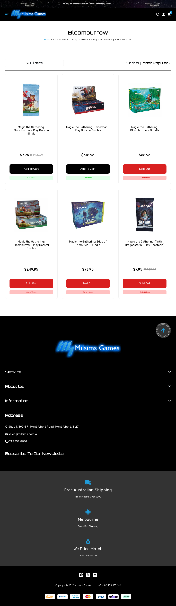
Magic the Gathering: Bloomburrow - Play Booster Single (31, 130)
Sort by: (133, 63)
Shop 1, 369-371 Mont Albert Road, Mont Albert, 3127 (42, 426)
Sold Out (144, 168)
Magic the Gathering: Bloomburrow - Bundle (144, 129)
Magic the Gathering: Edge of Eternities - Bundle (88, 243)
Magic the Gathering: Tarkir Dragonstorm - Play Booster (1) (144, 243)
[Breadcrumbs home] (47, 39)
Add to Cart (31, 168)
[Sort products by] (156, 63)
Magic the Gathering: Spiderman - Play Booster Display (88, 129)
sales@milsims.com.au (22, 434)
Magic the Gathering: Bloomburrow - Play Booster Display (31, 245)
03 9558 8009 (16, 441)
